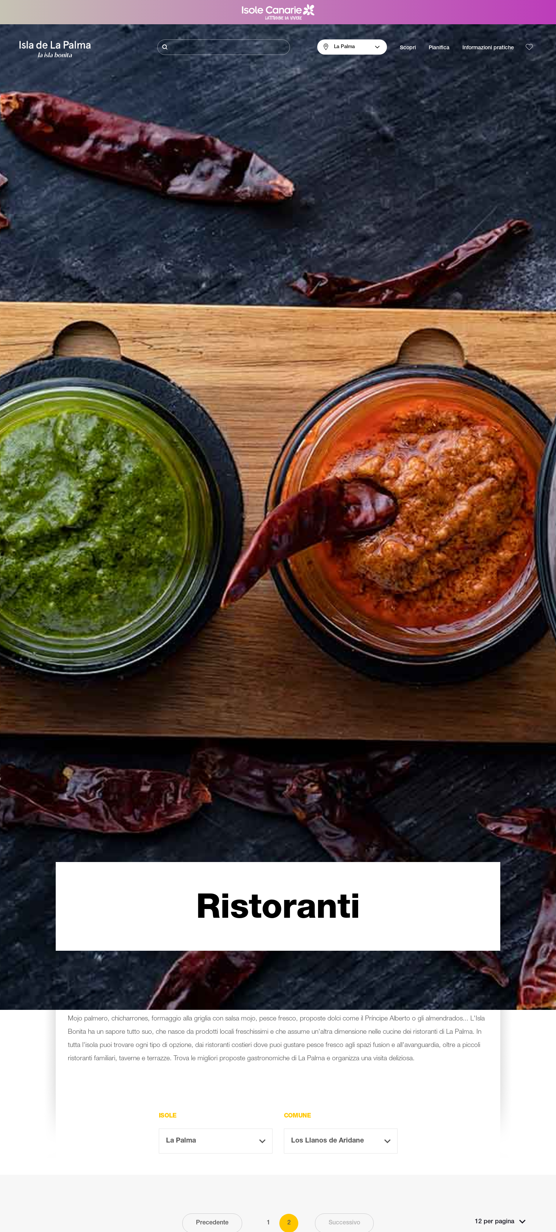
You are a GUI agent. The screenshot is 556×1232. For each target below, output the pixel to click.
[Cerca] (223, 47)
